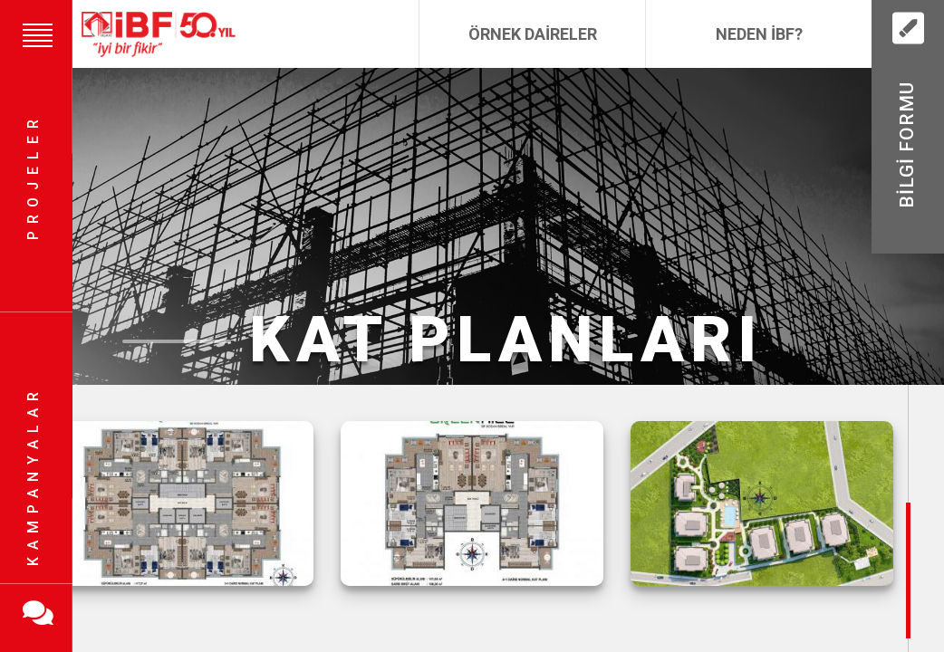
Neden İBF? (759, 33)
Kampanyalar (33, 475)
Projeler (33, 177)
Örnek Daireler (532, 33)
